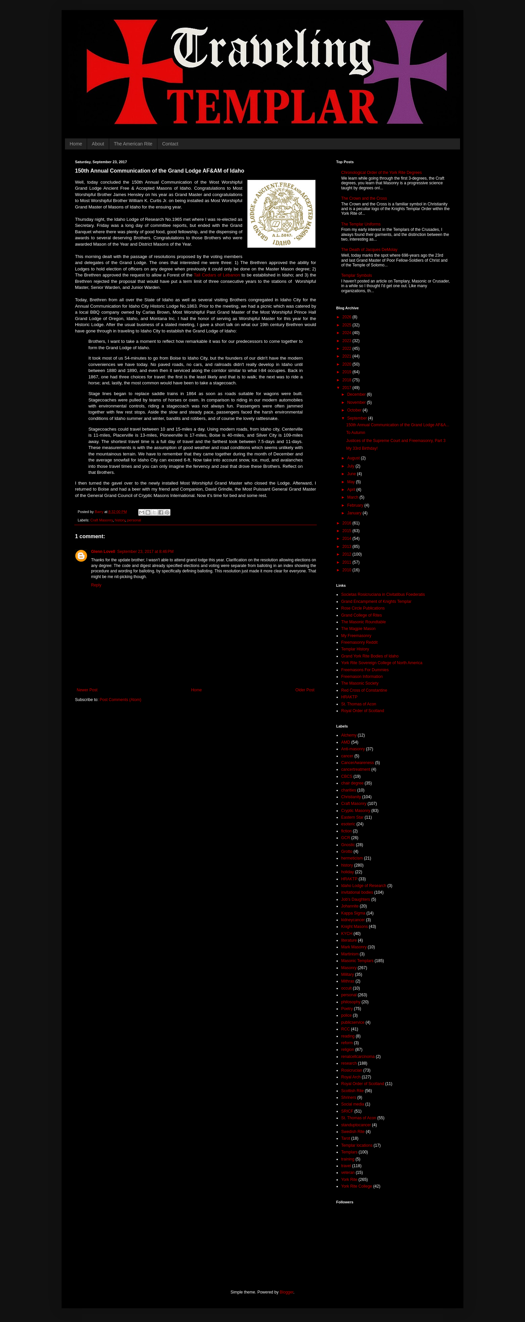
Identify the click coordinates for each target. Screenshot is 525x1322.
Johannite (350, 906)
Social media (352, 1104)
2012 (348, 554)
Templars (349, 1152)
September (357, 418)
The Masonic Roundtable (363, 622)
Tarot (345, 1138)
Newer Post (87, 690)
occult (346, 988)
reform (347, 1043)
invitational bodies (357, 892)
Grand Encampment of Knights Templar (376, 601)
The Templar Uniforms (361, 224)
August (354, 458)
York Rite (349, 1179)
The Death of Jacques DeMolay (369, 249)
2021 (348, 356)
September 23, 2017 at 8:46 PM (145, 551)
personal (134, 520)
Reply (96, 585)
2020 (348, 364)
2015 (348, 530)
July (351, 466)
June (352, 473)
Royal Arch (351, 1077)
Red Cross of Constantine (364, 690)
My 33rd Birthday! (362, 448)
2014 (348, 538)
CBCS (346, 776)
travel (346, 1165)
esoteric (348, 824)
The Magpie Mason (358, 628)
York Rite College (356, 1186)
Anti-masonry (353, 749)
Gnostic (348, 844)
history (120, 520)
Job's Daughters (355, 899)
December (357, 394)
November (357, 402)
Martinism (350, 954)
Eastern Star (352, 817)
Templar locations (356, 1145)
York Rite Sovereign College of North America (381, 662)
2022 (348, 348)
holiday (347, 872)
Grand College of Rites (361, 615)
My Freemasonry (356, 635)
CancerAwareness (357, 762)
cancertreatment (355, 769)
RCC (345, 1029)
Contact (170, 143)
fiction (346, 831)
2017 (348, 387)
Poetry (347, 1008)
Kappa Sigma (353, 913)
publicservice (352, 1022)
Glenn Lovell (103, 551)
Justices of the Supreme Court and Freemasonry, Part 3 (396, 440)
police (346, 1015)
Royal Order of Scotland (362, 710)
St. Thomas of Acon (358, 704)
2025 (348, 325)
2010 (348, 570)
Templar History (355, 649)
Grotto (346, 851)
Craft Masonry (101, 520)
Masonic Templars (357, 960)
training (347, 1159)
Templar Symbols (356, 275)
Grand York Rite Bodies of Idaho (369, 656)
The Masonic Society (359, 683)
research (349, 1063)
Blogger (286, 1292)
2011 (348, 562)
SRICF (347, 1111)
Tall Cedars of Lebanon (217, 274)
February (355, 505)
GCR (345, 837)
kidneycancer (353, 920)
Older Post (304, 690)
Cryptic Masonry (355, 810)
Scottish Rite (352, 1090)
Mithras (347, 981)
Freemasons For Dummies (365, 670)
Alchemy (349, 735)
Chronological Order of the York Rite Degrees (381, 172)
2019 (348, 372)
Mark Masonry (354, 947)
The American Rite (133, 143)
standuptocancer (356, 1125)
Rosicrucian (351, 1070)
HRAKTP (349, 697)
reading (348, 1036)
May (351, 482)
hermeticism (352, 858)
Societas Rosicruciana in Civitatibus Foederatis (383, 594)
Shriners (348, 1097)
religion (347, 1049)
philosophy (350, 1002)
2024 (348, 332)
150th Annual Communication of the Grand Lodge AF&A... (397, 425)
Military (347, 974)
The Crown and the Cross (364, 198)
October (355, 410)
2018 (348, 380)
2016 (348, 523)
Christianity (351, 797)
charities (348, 790)
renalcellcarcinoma (358, 1056)
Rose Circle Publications (363, 608)
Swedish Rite (353, 1131)
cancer (347, 756)
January (355, 513)
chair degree (352, 783)
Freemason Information (362, 676)
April (351, 489)
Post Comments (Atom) (120, 699)
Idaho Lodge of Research (363, 885)
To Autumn (355, 432)
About (98, 143)
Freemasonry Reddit (359, 642)
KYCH (346, 933)
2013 (348, 546)
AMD (345, 742)
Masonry (349, 967)
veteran (348, 1172)
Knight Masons (354, 926)
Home (76, 143)
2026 (348, 317)
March (353, 497)
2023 (348, 340)
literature (349, 940)
